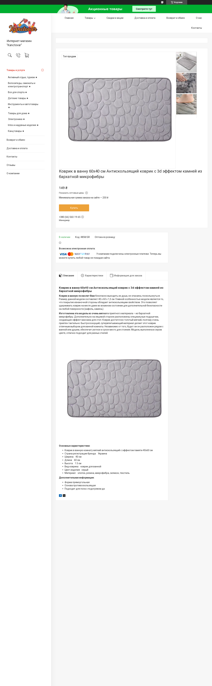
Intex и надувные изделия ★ (23, 125)
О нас (199, 18)
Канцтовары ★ (16, 131)
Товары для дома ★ (19, 113)
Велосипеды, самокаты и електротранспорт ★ (21, 85)
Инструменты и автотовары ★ (23, 106)
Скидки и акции (114, 18)
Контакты (12, 156)
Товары (89, 18)
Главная (69, 18)
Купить (74, 208)
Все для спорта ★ (17, 92)
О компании (13, 173)
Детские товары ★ (18, 98)
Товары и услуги (16, 70)
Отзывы (11, 165)
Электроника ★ (16, 119)
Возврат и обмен (16, 140)
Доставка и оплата (17, 148)
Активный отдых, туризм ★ (22, 77)
